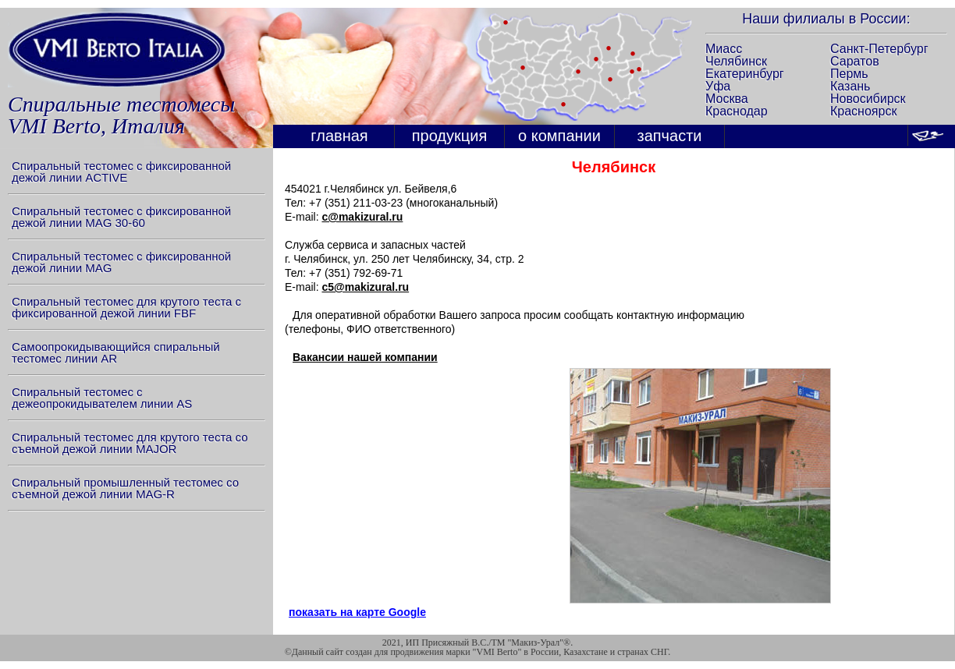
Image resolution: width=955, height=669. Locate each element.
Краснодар (736, 111)
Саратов (854, 61)
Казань (850, 86)
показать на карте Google (357, 612)
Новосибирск (868, 98)
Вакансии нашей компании (365, 357)
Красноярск (863, 111)
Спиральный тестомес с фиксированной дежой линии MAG (121, 262)
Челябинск (736, 61)
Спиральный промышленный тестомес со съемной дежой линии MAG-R (125, 488)
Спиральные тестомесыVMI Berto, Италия (121, 115)
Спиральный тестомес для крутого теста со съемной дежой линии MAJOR (130, 442)
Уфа (717, 86)
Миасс (723, 48)
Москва (726, 98)
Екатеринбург (744, 73)
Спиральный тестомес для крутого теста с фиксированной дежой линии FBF (126, 307)
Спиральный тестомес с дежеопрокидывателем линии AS (102, 397)
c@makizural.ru (362, 217)
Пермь (849, 73)
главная (339, 135)
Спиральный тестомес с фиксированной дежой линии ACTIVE (121, 171)
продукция (450, 135)
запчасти (669, 135)
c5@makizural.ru (365, 287)
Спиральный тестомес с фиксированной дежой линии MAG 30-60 (121, 216)
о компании (559, 135)
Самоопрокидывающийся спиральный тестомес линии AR (116, 352)
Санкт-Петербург (879, 48)
